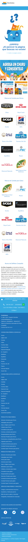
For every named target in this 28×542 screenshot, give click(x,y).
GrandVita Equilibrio (6, 412)
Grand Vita (3, 371)
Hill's (21, 127)
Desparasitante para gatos (7, 473)
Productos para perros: (8, 417)
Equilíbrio (7, 156)
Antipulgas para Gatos (6, 457)
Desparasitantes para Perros (8, 434)
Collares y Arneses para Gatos (8, 469)
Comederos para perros (7, 429)
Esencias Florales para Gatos (8, 476)
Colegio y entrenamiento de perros (9, 489)
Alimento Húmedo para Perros (8, 420)
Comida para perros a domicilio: (11, 332)
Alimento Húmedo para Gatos (8, 454)
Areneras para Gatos (6, 462)
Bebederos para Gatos (6, 466)
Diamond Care (4, 347)
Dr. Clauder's (4, 352)
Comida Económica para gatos (8, 478)
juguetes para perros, (12, 288)
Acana (2, 335)
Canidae (3, 382)
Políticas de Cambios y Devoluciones (9, 534)
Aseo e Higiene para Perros (8, 425)
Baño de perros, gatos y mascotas (9, 494)
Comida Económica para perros (9, 443)
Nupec (21, 156)
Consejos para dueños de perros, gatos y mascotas (13, 299)
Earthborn (3, 354)
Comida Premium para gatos (8, 480)
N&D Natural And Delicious (21, 171)
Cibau (7, 112)
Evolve (7, 127)
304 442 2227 (9, 304)
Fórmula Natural (5, 368)
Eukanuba (3, 359)
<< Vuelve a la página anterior (14, 53)
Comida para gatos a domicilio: (10, 374)
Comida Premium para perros (8, 446)
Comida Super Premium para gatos (10, 483)
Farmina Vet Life (21, 141)
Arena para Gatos (5, 459)
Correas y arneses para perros (8, 432)
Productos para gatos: (8, 451)
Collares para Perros (6, 427)
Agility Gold (4, 337)
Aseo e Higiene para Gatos (8, 464)
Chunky (3, 340)
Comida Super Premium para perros (10, 448)
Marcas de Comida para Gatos (14, 180)
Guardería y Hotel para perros (8, 491)
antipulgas (4, 288)
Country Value (4, 344)
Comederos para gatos (7, 471)
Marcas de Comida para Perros (14, 98)
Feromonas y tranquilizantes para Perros (11, 439)
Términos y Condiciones (6, 533)
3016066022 (20, 304)
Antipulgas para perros (6, 422)
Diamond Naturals (7, 171)
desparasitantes (21, 286)
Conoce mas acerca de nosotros (11, 504)
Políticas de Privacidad (6, 536)
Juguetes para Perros (6, 441)
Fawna (2, 366)
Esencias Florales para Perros (8, 436)
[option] (14, 70)
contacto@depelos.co (5, 538)
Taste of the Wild (7, 141)
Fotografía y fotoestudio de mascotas (10, 496)
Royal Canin (21, 112)
